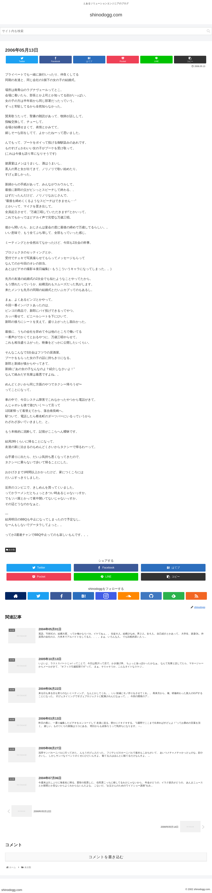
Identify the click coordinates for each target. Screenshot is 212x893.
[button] (208, 31)
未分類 (10, 550)
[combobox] (106, 31)
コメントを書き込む (106, 857)
